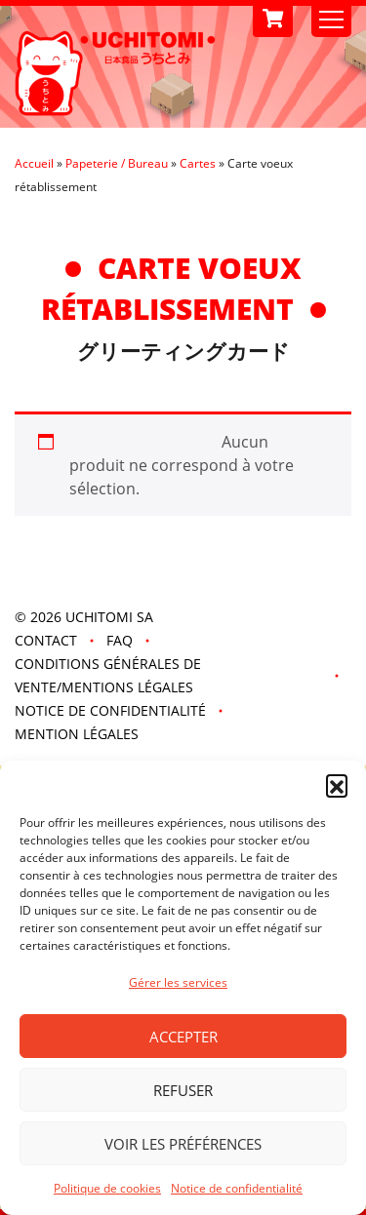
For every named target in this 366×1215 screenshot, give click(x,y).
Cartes (198, 163)
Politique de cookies (107, 1188)
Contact (46, 640)
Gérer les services (178, 982)
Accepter (183, 1036)
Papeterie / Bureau (116, 163)
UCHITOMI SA (109, 617)
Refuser (183, 1090)
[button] (336, 785)
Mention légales (77, 734)
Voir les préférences (183, 1144)
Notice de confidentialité (237, 1188)
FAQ (119, 640)
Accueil (34, 163)
